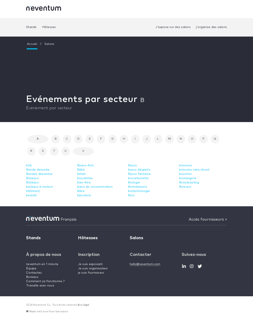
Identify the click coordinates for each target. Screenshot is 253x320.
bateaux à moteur (39, 186)
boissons (185, 165)
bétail (81, 174)
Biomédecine (137, 186)
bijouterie (84, 195)
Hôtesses (49, 27)
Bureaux (185, 186)
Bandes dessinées (39, 174)
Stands (31, 27)
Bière (81, 191)
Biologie (134, 182)
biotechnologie (139, 191)
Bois (131, 195)
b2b (29, 165)
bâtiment (33, 191)
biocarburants (138, 178)
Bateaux (32, 178)
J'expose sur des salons (173, 27)
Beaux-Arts (85, 165)
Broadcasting (189, 182)
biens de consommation (95, 186)
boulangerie (188, 178)
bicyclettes (85, 178)
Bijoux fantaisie (139, 174)
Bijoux (132, 165)
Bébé (81, 169)
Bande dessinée (38, 169)
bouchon (185, 174)
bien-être (84, 182)
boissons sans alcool (194, 169)
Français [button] (68, 219)
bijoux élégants (139, 169)
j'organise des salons (211, 27)
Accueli (32, 44)
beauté (31, 195)
